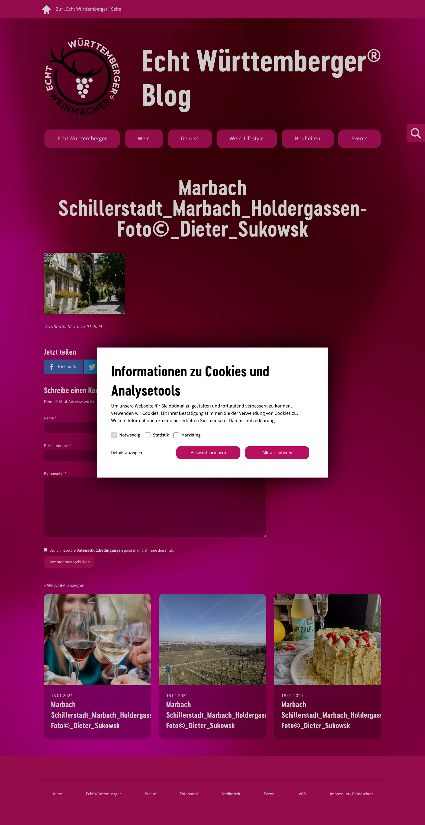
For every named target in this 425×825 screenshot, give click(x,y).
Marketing (187, 435)
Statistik (157, 435)
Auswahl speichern (208, 452)
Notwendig (125, 435)
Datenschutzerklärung (252, 420)
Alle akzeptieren (277, 452)
